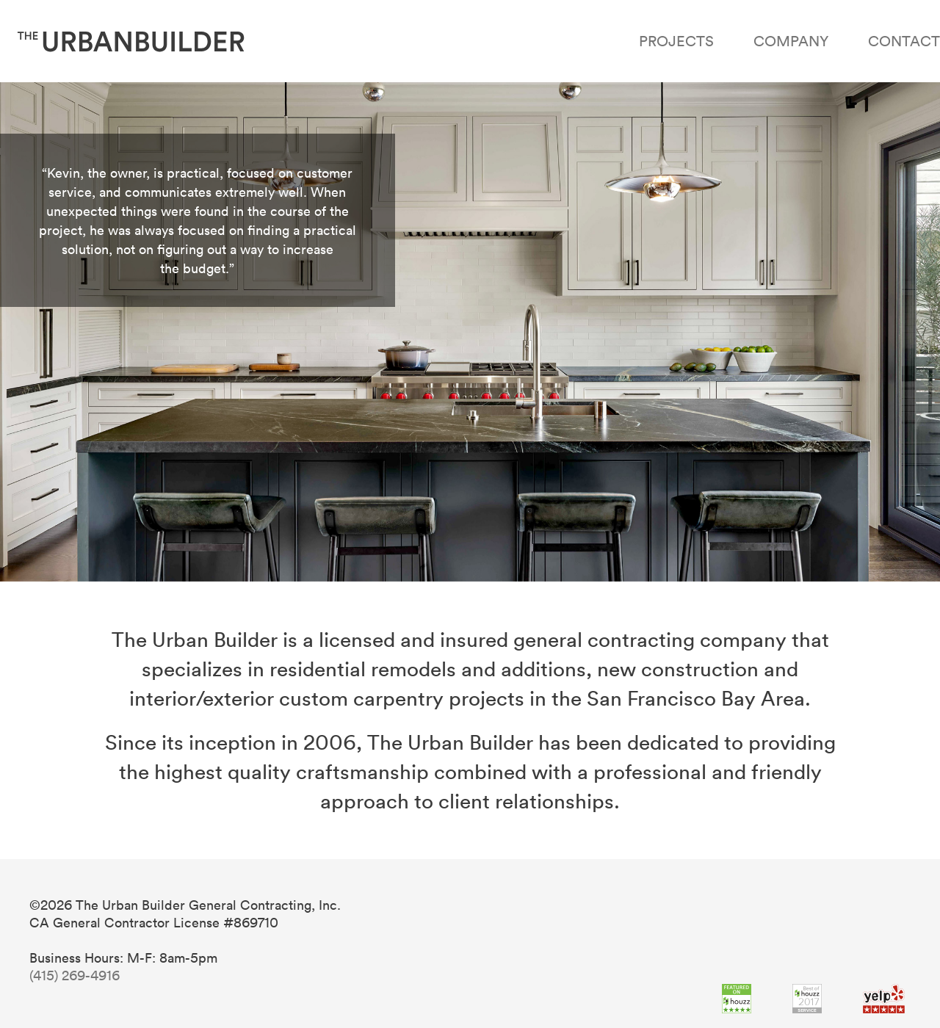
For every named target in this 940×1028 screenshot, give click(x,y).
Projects (676, 40)
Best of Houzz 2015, (807, 998)
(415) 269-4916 (74, 975)
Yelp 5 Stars (884, 998)
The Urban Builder (131, 41)
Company (790, 40)
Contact (904, 40)
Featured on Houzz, (736, 998)
